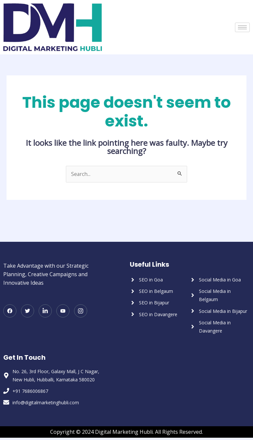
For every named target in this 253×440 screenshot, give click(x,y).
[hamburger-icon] (242, 27)
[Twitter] (27, 311)
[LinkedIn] (45, 311)
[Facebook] (9, 311)
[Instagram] (80, 311)
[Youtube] (62, 311)
